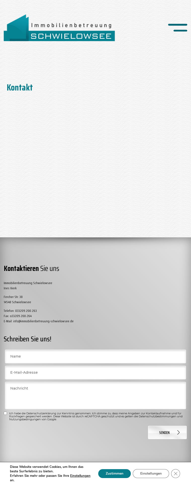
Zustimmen (114, 473)
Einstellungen (151, 473)
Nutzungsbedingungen (25, 419)
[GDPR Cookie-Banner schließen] (175, 473)
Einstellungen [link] (80, 476)
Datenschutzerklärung (41, 413)
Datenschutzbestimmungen (157, 416)
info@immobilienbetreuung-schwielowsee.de (43, 321)
